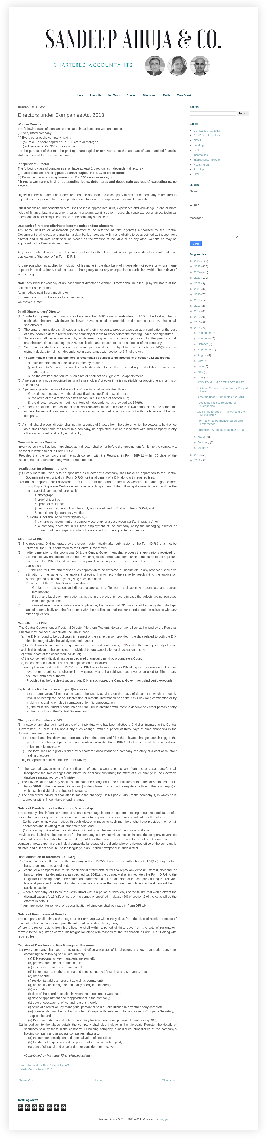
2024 (197, 272)
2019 (197, 300)
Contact (132, 95)
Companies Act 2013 (40, 1069)
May (201, 372)
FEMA (197, 140)
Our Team (114, 95)
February (204, 442)
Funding (198, 145)
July (201, 360)
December (205, 332)
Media (166, 95)
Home (79, 95)
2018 (197, 305)
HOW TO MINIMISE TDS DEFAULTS (220, 382)
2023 (197, 277)
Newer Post (26, 1080)
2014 (197, 328)
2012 (197, 460)
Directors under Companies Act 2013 (220, 397)
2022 (197, 283)
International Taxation (206, 159)
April (201, 377)
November (205, 338)
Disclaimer (149, 95)
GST (196, 150)
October (203, 344)
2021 (197, 289)
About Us (95, 95)
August (202, 355)
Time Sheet (184, 95)
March (202, 436)
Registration (201, 164)
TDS (196, 174)
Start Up (198, 169)
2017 (197, 311)
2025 (197, 266)
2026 (197, 261)
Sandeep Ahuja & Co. (44, 1065)
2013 (197, 455)
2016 (197, 317)
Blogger (163, 1119)
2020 (197, 294)
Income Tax (200, 155)
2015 (197, 322)
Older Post (168, 1080)
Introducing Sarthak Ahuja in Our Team (221, 429)
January (203, 447)
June (201, 366)
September (205, 349)
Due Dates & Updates (207, 135)
